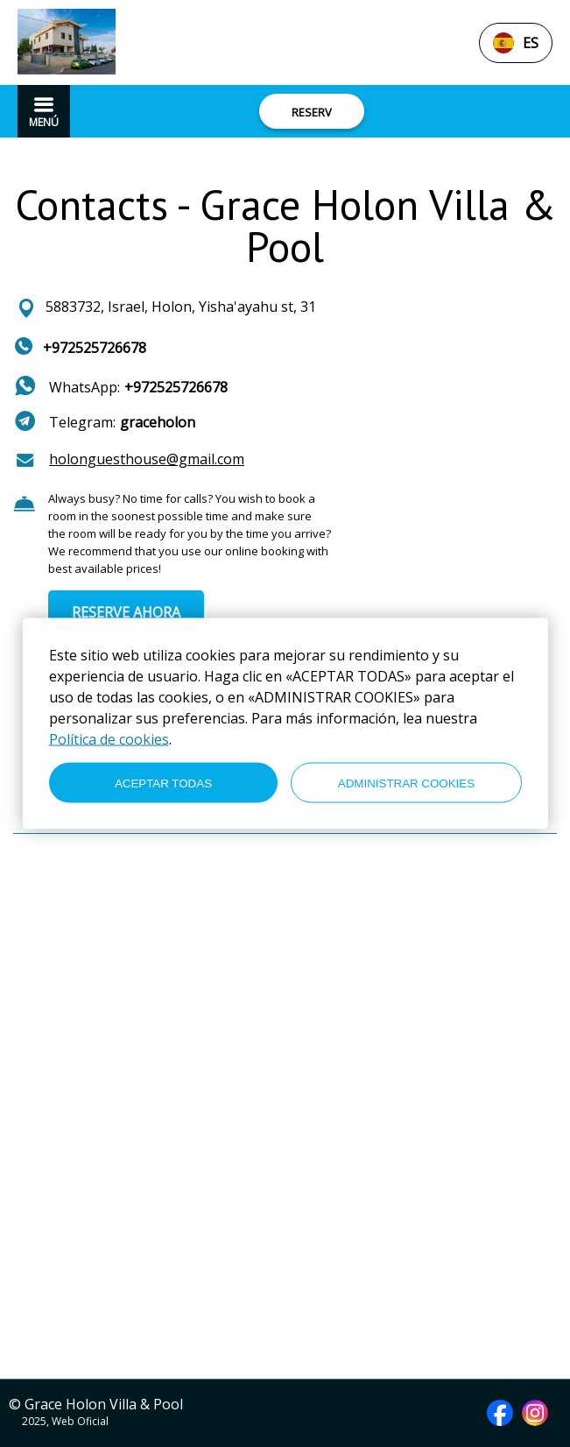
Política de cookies (109, 739)
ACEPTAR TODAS (163, 782)
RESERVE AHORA (126, 612)
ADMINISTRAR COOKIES (406, 782)
